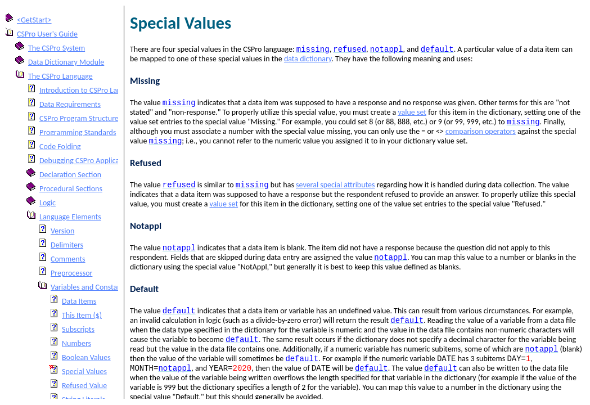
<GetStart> (34, 20)
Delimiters (67, 245)
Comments (68, 259)
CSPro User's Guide (47, 34)
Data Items (79, 301)
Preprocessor (71, 273)
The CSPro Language (60, 76)
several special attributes (335, 190)
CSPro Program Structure (79, 118)
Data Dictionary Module (66, 62)
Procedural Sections (70, 189)
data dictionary (307, 60)
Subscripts (78, 329)
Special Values (84, 371)
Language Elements (70, 217)
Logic (47, 203)
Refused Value (84, 385)
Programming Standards (77, 132)
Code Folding (60, 146)
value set (412, 114)
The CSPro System (56, 48)
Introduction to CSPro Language (89, 90)
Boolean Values (86, 357)
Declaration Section (70, 174)
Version (62, 231)
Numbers (76, 343)
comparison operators (480, 135)
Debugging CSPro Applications (87, 160)
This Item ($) (82, 315)
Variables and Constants (89, 287)
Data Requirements (70, 104)
